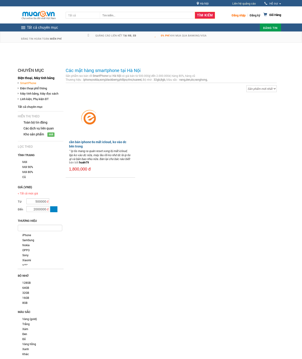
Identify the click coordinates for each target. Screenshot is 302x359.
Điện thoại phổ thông (33, 88)
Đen (24, 334)
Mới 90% (27, 167)
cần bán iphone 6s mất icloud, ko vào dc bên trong (97, 144)
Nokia (26, 245)
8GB (25, 303)
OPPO (26, 250)
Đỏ (24, 339)
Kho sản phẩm (33, 134)
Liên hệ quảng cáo (244, 3)
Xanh (25, 349)
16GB (25, 298)
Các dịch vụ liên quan (38, 128)
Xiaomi (26, 260)
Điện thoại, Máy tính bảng (36, 78)
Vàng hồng (29, 344)
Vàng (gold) (29, 319)
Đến (20, 209)
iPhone (26, 235)
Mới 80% (27, 172)
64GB (25, 287)
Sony (25, 255)
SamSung (28, 240)
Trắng (26, 324)
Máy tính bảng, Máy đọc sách (39, 93)
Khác (25, 354)
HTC (25, 265)
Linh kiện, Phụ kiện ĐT (34, 99)
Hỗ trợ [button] (272, 3)
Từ (19, 201)
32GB (25, 292)
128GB (26, 282)
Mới (24, 162)
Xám (25, 329)
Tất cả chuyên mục (30, 107)
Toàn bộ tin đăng (35, 122)
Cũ (24, 177)
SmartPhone (28, 83)
